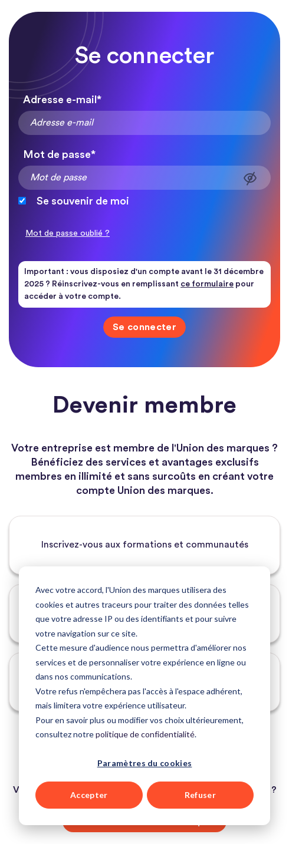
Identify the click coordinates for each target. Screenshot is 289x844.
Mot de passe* (59, 154)
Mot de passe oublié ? (67, 233)
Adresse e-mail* (62, 99)
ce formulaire (207, 284)
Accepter (89, 795)
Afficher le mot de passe (250, 178)
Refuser (200, 795)
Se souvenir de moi (83, 201)
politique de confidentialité (145, 734)
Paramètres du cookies (144, 763)
